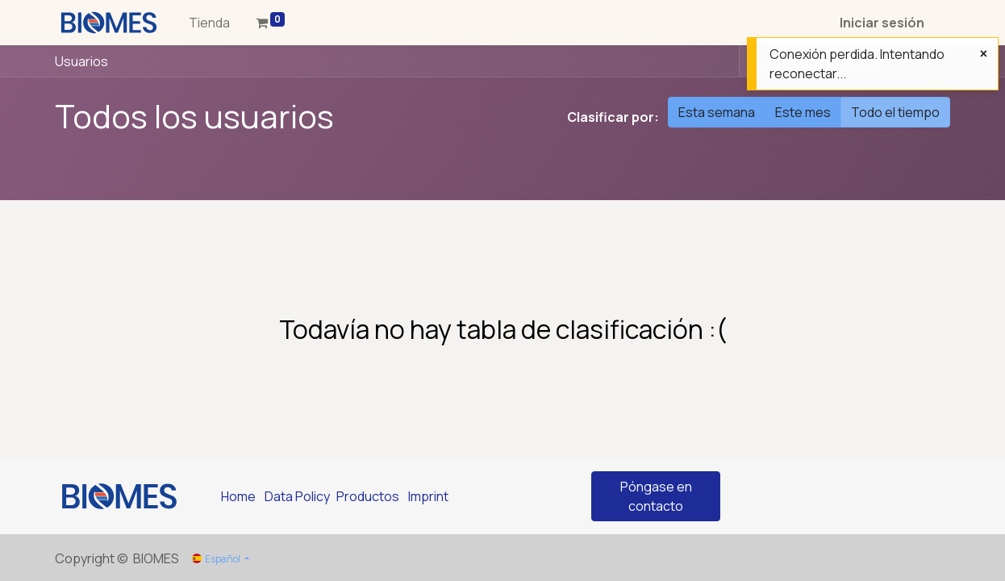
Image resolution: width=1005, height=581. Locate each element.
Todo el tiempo (895, 112)
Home (238, 496)
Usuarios (81, 61)
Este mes (803, 112)
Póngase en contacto (656, 496)
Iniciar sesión (882, 22)
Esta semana (716, 112)
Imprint (428, 496)
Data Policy (297, 496)
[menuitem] (209, 22)
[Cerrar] (984, 53)
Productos (367, 496)
